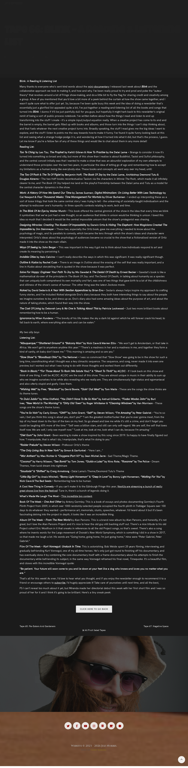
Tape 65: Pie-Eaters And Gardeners (37, 627)
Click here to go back (94, 609)
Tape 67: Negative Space (156, 627)
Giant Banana (98, 751)
